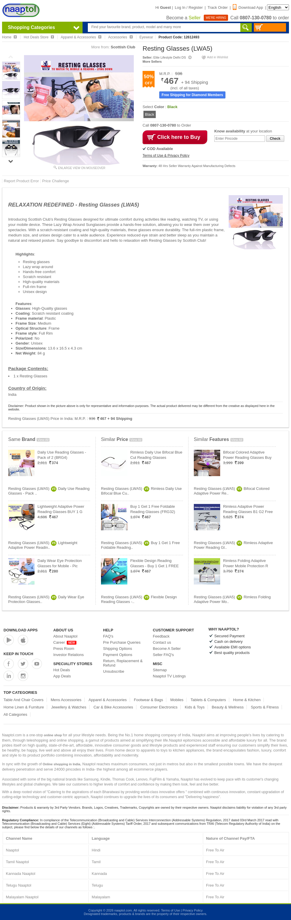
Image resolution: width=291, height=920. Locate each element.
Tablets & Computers (208, 700)
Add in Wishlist (214, 57)
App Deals (62, 676)
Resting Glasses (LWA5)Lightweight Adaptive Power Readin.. (42, 545)
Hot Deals (61, 670)
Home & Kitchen (247, 700)
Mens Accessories (66, 700)
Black (149, 114)
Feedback (161, 636)
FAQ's (108, 636)
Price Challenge (55, 181)
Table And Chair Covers (24, 700)
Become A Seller (167, 648)
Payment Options (117, 654)
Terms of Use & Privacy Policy (166, 156)
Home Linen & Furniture (24, 707)
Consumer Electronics (158, 707)
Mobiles (177, 700)
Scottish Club (123, 47)
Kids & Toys (195, 707)
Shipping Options (117, 648)
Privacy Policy (193, 910)
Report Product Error (21, 181)
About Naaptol (65, 636)
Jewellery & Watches (68, 707)
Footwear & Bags (148, 700)
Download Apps (21, 630)
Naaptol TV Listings (169, 676)
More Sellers (152, 61)
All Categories (15, 714)
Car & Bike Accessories (113, 707)
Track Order (218, 7)
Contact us (162, 642)
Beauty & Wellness (228, 707)
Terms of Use (170, 910)
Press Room (63, 648)
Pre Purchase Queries (122, 642)
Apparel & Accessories (108, 700)
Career (64, 642)
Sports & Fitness (265, 707)
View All (43, 440)
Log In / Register (189, 7)
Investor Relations (68, 654)
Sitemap (160, 670)
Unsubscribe (113, 671)
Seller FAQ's (163, 654)
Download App (248, 7)
